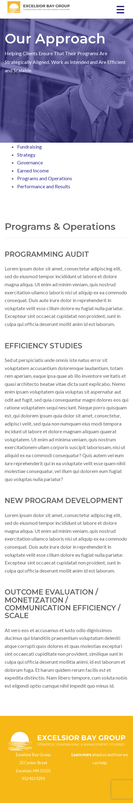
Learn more (81, 754)
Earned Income (33, 170)
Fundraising (29, 146)
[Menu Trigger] (120, 9)
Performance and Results (43, 186)
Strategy (26, 155)
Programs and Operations (44, 178)
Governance (30, 162)
